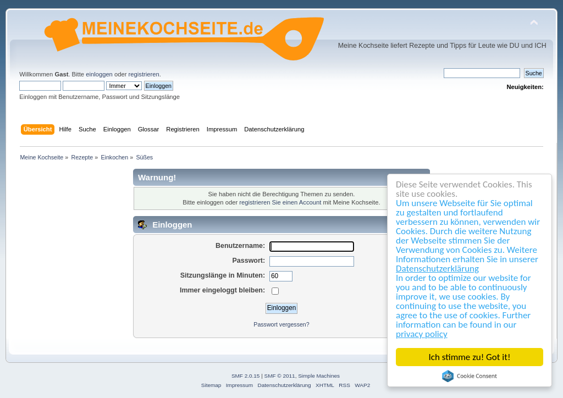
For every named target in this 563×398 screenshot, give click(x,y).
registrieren (144, 74)
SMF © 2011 (279, 376)
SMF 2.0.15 (245, 376)
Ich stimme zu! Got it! (470, 357)
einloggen (99, 74)
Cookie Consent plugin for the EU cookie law (470, 376)
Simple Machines (319, 376)
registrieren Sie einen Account (280, 202)
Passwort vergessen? (281, 324)
